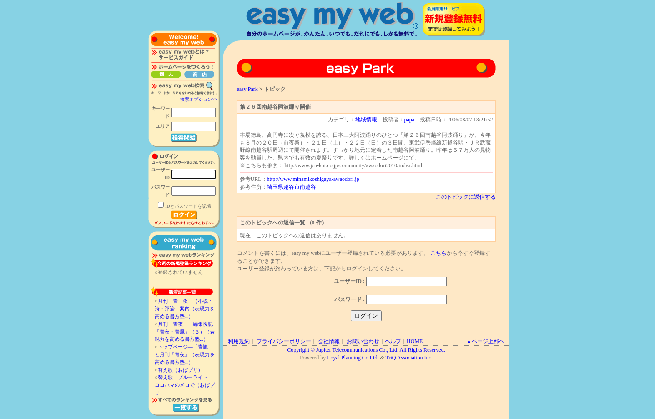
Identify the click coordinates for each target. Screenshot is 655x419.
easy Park (247, 89)
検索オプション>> (198, 99)
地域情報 (366, 119)
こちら (438, 253)
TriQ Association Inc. (409, 357)
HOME (415, 341)
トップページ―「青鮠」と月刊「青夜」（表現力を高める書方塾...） (185, 354)
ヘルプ (393, 341)
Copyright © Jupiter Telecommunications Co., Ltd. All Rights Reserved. (366, 350)
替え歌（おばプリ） (180, 370)
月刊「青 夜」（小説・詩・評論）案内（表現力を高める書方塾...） (185, 308)
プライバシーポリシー (284, 341)
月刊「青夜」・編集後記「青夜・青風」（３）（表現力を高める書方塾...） (185, 331)
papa (409, 119)
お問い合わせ (363, 341)
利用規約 (239, 341)
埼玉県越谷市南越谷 (291, 187)
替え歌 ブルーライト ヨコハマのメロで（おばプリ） (185, 384)
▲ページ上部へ (485, 341)
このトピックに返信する (466, 197)
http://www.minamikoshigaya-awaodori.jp (313, 179)
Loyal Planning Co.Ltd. (352, 357)
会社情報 (329, 341)
